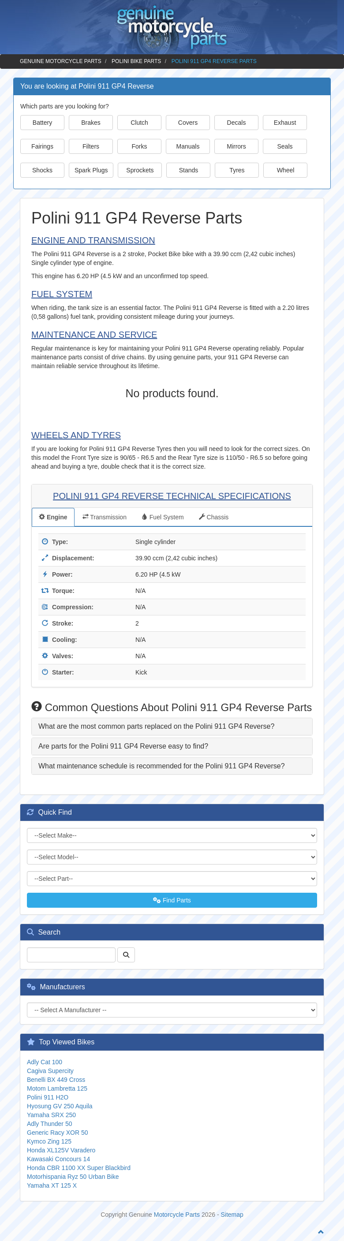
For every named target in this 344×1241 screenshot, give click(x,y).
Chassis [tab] (214, 517)
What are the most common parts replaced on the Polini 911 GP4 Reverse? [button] (156, 726)
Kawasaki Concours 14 (58, 1159)
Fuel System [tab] (163, 517)
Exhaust (285, 122)
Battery (42, 122)
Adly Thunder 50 (49, 1123)
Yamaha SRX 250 (51, 1114)
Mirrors (236, 146)
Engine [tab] (53, 517)
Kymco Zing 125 (49, 1141)
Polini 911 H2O (47, 1097)
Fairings (42, 146)
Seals (284, 146)
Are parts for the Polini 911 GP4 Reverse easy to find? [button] (123, 746)
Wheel (286, 170)
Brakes (91, 122)
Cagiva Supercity (50, 1070)
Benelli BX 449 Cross (56, 1079)
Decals (236, 122)
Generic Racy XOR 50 (57, 1132)
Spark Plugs (91, 170)
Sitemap (232, 1214)
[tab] (172, 726)
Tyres (236, 170)
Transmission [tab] (104, 517)
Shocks (42, 170)
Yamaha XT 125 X (52, 1185)
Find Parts (172, 900)
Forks (139, 146)
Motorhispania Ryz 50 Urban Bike (73, 1176)
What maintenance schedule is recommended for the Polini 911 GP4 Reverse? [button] (161, 766)
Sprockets (139, 170)
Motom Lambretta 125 (57, 1088)
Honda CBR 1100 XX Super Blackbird (79, 1167)
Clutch (139, 122)
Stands (188, 170)
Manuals (188, 146)
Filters (90, 146)
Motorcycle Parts (177, 1214)
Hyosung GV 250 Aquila (60, 1106)
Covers (188, 122)
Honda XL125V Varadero (61, 1150)
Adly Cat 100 (44, 1062)
